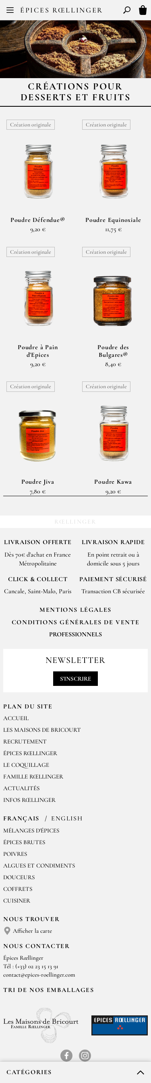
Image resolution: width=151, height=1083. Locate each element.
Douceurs (19, 877)
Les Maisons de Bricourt (42, 729)
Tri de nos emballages (48, 990)
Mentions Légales (75, 610)
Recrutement (25, 741)
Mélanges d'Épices (31, 830)
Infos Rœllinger (29, 799)
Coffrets (17, 888)
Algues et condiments (39, 865)
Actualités (21, 788)
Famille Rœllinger (33, 776)
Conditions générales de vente (75, 622)
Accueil (16, 718)
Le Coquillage (26, 764)
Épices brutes (24, 842)
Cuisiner (16, 900)
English (67, 818)
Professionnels (75, 634)
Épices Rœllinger (61, 10)
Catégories (29, 1072)
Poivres (15, 853)
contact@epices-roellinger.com (39, 974)
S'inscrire (75, 678)
